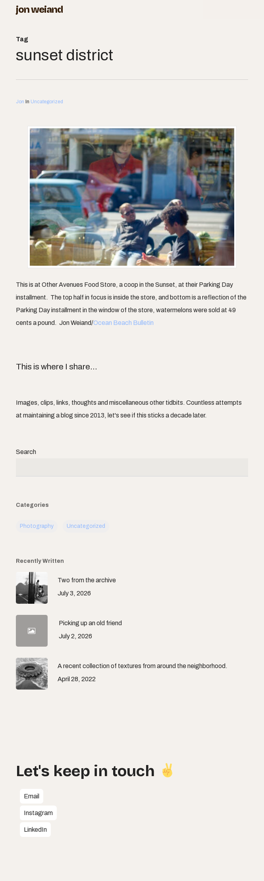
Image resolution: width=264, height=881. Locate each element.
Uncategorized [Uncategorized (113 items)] (86, 526)
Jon (20, 101)
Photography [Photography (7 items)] (37, 526)
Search (26, 451)
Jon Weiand (39, 9)
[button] (31, 796)
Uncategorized (47, 101)
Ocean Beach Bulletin (123, 322)
